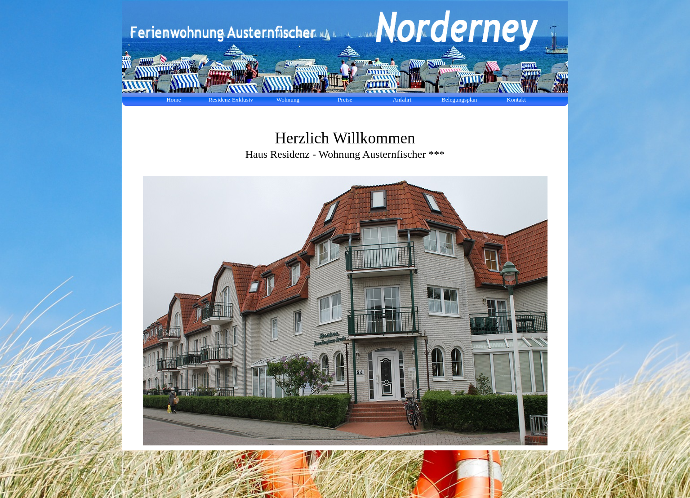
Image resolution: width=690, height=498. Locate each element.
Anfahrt (402, 99)
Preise (345, 99)
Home (173, 99)
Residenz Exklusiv (231, 99)
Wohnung (288, 99)
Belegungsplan (459, 99)
